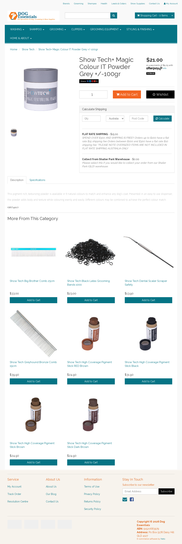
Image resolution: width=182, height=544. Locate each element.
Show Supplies (137, 3)
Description (16, 180)
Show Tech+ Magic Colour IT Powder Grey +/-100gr (68, 49)
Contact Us (154, 3)
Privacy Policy (92, 494)
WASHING (17, 29)
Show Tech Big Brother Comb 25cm (32, 281)
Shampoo (92, 3)
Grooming (78, 3)
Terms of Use (91, 486)
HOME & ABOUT (21, 38)
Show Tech (28, 49)
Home (13, 49)
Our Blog (51, 494)
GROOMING (58, 29)
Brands (66, 3)
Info (164, 68)
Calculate (162, 118)
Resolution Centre (17, 501)
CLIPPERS (78, 29)
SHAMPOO (37, 29)
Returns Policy (92, 501)
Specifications (37, 180)
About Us (51, 486)
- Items (152, 15)
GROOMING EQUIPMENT (105, 29)
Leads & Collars (118, 3)
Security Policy (92, 509)
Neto (163, 539)
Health (104, 3)
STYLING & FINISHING (140, 29)
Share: (89, 81)
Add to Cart (127, 94)
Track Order (14, 494)
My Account (14, 486)
